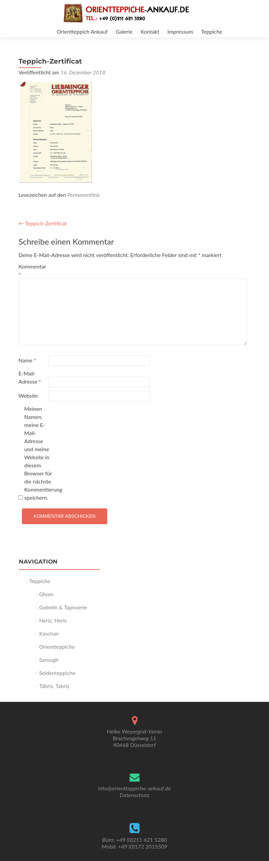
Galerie (124, 31)
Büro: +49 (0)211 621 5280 (134, 839)
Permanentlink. (84, 194)
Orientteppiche (57, 646)
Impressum (180, 31)
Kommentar (32, 270)
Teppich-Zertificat (42, 223)
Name (27, 360)
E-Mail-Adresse (29, 377)
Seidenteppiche (57, 673)
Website (28, 395)
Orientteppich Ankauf (82, 31)
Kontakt (150, 31)
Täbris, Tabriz (54, 686)
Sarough (48, 659)
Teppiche (211, 31)
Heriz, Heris (53, 620)
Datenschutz (134, 795)
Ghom (46, 594)
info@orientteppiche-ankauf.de (134, 788)
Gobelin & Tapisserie (63, 607)
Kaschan (49, 633)
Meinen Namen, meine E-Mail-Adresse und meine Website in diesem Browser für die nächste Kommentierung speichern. (38, 453)
